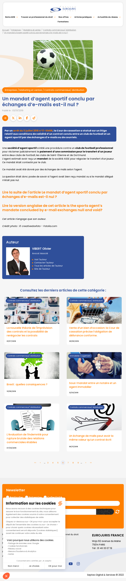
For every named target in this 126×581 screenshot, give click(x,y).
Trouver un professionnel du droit (37, 17)
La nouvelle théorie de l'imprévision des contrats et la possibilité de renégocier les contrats (30, 332)
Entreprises (16, 30)
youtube (70, 564)
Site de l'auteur (42, 269)
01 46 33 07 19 (105, 549)
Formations (63, 21)
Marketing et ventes (32, 30)
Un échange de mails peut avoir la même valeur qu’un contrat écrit (91, 438)
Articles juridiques (83, 17)
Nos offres (64, 17)
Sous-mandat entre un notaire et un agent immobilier (93, 385)
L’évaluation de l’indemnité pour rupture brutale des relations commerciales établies (28, 439)
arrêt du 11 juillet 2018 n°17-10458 (33, 130)
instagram (78, 564)
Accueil (5, 30)
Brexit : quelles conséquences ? (27, 385)
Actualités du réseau (108, 17)
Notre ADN (10, 17)
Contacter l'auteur (44, 262)
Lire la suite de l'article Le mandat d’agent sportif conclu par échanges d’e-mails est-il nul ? (58, 194)
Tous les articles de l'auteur (48, 265)
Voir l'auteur (40, 259)
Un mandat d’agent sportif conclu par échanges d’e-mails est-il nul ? (36, 32)
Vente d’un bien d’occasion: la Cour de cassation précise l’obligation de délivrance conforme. (92, 332)
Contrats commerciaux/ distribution (59, 30)
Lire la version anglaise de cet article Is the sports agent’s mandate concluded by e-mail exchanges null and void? (55, 208)
